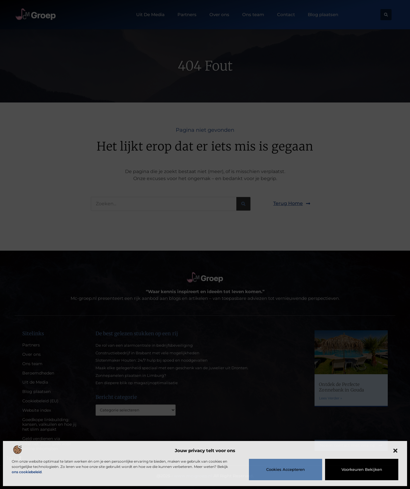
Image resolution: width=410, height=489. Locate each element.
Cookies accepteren (285, 469)
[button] (395, 451)
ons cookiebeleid (27, 472)
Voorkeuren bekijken (361, 469)
